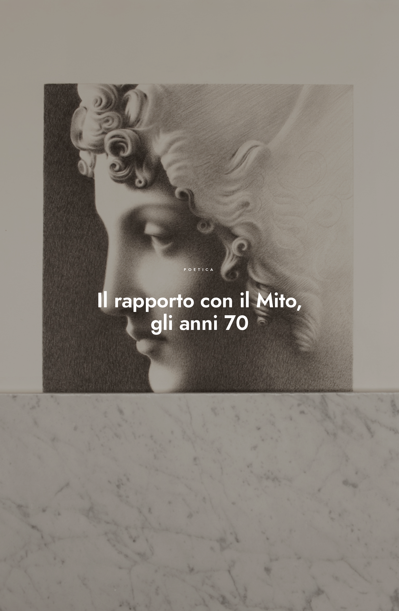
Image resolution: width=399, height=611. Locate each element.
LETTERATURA (270, 21)
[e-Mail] (379, 10)
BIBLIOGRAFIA (211, 21)
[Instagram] (370, 10)
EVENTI (240, 21)
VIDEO (298, 21)
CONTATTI (372, 21)
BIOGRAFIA (156, 21)
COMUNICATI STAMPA (334, 21)
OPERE (182, 21)
